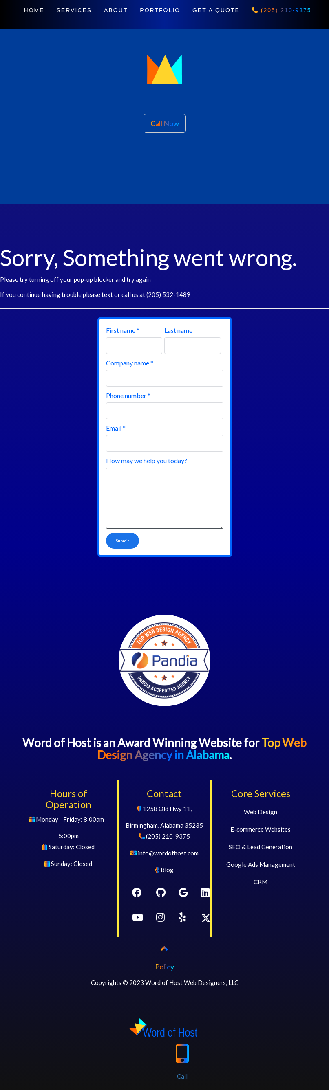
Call (182, 1057)
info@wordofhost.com (168, 853)
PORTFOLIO (160, 10)
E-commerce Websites (260, 829)
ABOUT (116, 10)
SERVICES (74, 10)
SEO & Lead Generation (260, 846)
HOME (34, 10)
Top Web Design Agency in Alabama (202, 749)
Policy (164, 966)
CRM (260, 882)
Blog (167, 869)
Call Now (164, 123)
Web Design (260, 811)
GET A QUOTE (216, 10)
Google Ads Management (260, 864)
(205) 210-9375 (281, 10)
